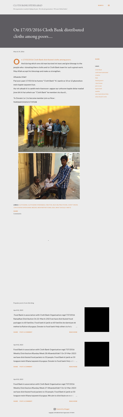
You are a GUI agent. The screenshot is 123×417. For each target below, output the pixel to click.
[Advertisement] (45, 278)
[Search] (100, 5)
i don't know (98, 83)
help (96, 78)
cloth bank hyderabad (101, 72)
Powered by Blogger (61, 409)
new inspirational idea (101, 94)
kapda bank (98, 88)
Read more (73, 332)
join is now (98, 86)
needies (97, 91)
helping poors (99, 80)
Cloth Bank (98, 70)
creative (97, 75)
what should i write (101, 96)
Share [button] (97, 59)
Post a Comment (26, 332)
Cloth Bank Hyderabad (27, 5)
